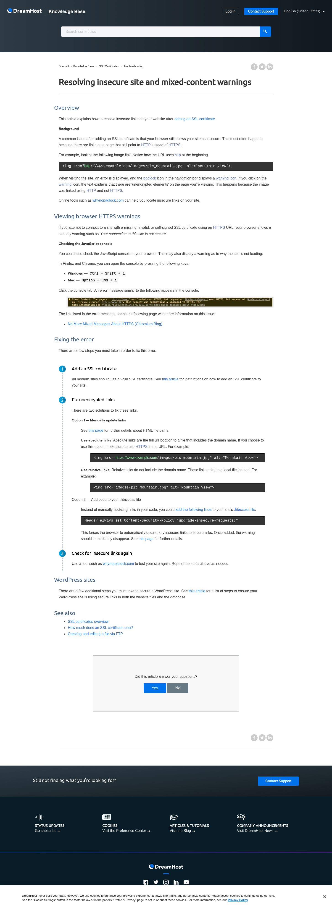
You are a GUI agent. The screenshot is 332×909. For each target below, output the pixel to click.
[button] (302, 11)
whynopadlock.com (108, 200)
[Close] (325, 897)
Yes (155, 687)
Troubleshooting (133, 66)
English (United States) (302, 11)
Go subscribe (45, 830)
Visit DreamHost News (255, 830)
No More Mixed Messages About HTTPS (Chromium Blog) (115, 323)
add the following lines (193, 509)
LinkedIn (269, 66)
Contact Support (261, 11)
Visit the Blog (180, 830)
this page (95, 430)
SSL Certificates (109, 66)
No (178, 687)
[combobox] (166, 31)
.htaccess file (244, 509)
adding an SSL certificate (194, 119)
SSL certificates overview (88, 621)
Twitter (262, 66)
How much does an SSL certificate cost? (100, 627)
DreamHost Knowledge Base (76, 66)
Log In (230, 11)
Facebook (254, 66)
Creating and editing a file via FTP (95, 633)
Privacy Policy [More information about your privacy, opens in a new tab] (238, 900)
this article (170, 379)
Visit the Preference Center (124, 830)
